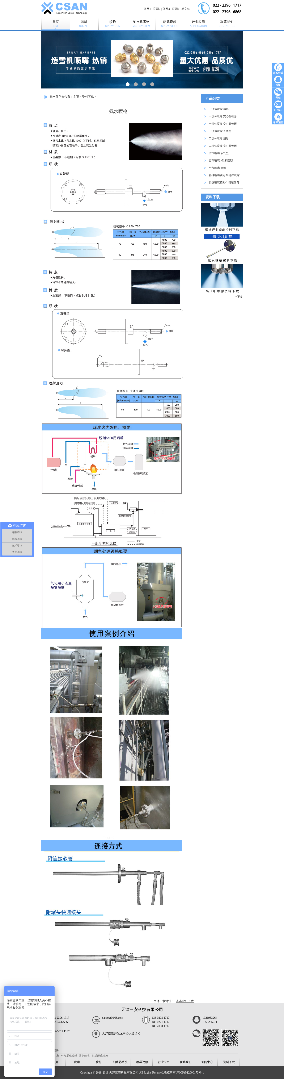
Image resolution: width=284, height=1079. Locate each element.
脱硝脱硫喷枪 (100, 1055)
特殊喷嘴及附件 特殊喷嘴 (224, 175)
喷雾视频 (142, 1062)
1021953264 (210, 1017)
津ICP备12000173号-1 (190, 1072)
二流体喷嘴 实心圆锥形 (223, 145)
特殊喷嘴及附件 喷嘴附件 (224, 182)
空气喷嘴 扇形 (217, 167)
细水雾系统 (120, 1062)
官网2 (156, 9)
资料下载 (88, 96)
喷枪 (99, 1062)
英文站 (185, 9)
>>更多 (238, 296)
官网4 (175, 9)
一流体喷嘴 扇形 (219, 109)
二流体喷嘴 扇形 (219, 138)
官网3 (166, 9)
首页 (55, 1062)
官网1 (147, 9)
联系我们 (185, 1062)
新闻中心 (207, 1062)
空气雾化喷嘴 (69, 1055)
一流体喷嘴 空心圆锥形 (223, 123)
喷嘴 (77, 1062)
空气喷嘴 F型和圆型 (221, 160)
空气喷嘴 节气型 (219, 153)
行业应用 (164, 1062)
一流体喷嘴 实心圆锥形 (223, 116)
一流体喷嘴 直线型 (220, 131)
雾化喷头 (84, 1055)
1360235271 (210, 1022)
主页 (76, 96)
